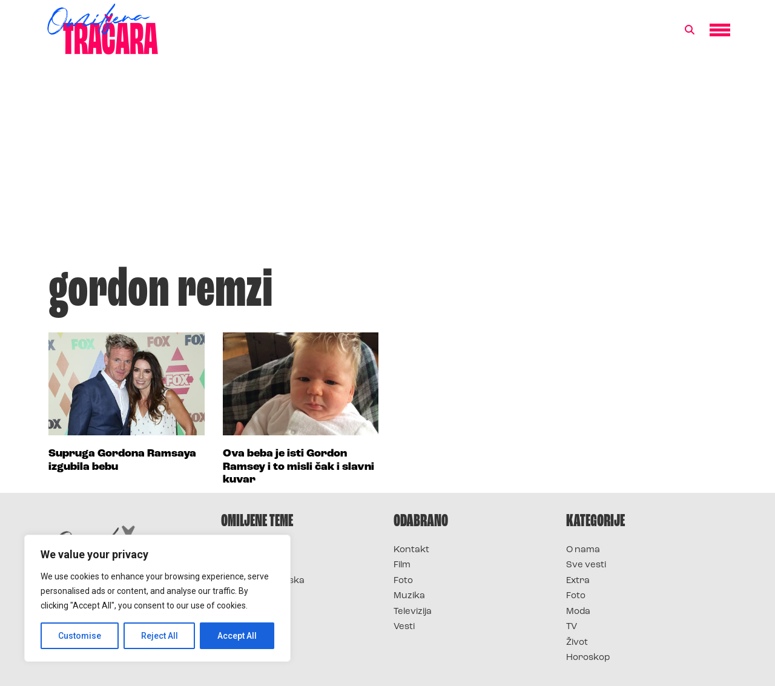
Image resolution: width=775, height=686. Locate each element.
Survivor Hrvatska (263, 580)
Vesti (404, 627)
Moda (578, 611)
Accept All (237, 636)
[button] (689, 30)
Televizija (413, 611)
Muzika (409, 596)
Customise (79, 636)
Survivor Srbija (255, 596)
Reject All (159, 636)
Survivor (241, 550)
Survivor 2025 (253, 565)
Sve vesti (586, 565)
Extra (578, 580)
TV (571, 627)
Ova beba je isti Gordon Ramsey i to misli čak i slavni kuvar (298, 467)
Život (577, 642)
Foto (403, 580)
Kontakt (411, 550)
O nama (583, 550)
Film (402, 565)
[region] (157, 598)
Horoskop (588, 657)
